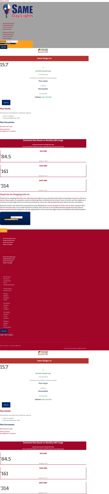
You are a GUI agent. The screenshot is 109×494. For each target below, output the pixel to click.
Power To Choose (8, 27)
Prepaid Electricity (8, 25)
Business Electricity (8, 23)
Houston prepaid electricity (68, 207)
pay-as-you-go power (51, 205)
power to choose (79, 198)
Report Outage (7, 29)
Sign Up (6, 102)
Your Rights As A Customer (8, 131)
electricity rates (21, 198)
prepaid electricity (57, 202)
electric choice (5, 200)
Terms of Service (5, 129)
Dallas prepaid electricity (8, 209)
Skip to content (4, 1)
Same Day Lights (35, 198)
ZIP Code (3, 41)
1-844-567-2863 (46, 97)
